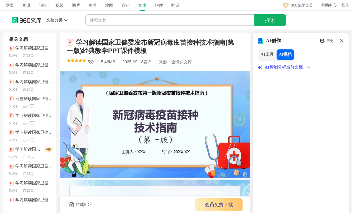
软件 (159, 5)
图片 (76, 5)
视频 (59, 5)
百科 (126, 5)
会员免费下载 (219, 204)
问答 (43, 5)
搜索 (270, 20)
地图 (109, 5)
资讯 (26, 5)
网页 (10, 5)
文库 (142, 5)
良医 (92, 5)
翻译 (175, 5)
